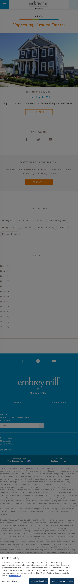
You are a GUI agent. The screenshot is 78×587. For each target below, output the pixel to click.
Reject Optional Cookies (62, 583)
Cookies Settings (9, 583)
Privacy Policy (15, 577)
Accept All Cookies (39, 583)
